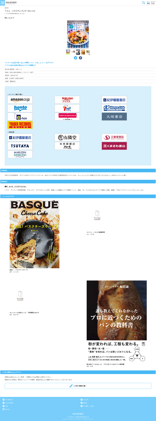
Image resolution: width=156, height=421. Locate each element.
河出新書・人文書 (88, 406)
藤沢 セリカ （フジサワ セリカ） (16, 186)
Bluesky (7, 409)
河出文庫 (85, 399)
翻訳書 (85, 403)
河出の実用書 (9, 403)
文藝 (6, 406)
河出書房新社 (9, 399)
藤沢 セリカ (8, 17)
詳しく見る (39, 236)
